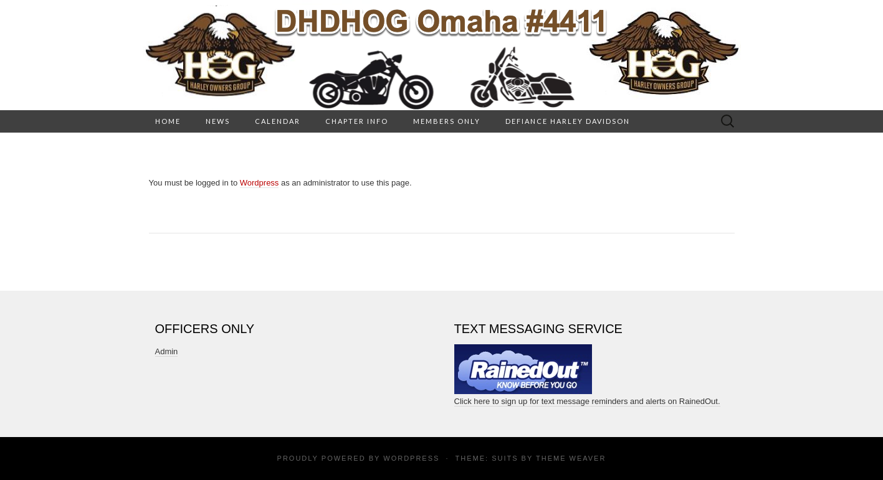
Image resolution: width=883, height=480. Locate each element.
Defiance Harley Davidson (567, 121)
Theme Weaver (571, 458)
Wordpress (259, 182)
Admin (166, 351)
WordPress (411, 458)
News (218, 121)
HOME (168, 121)
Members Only (446, 121)
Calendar (277, 121)
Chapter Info (356, 121)
